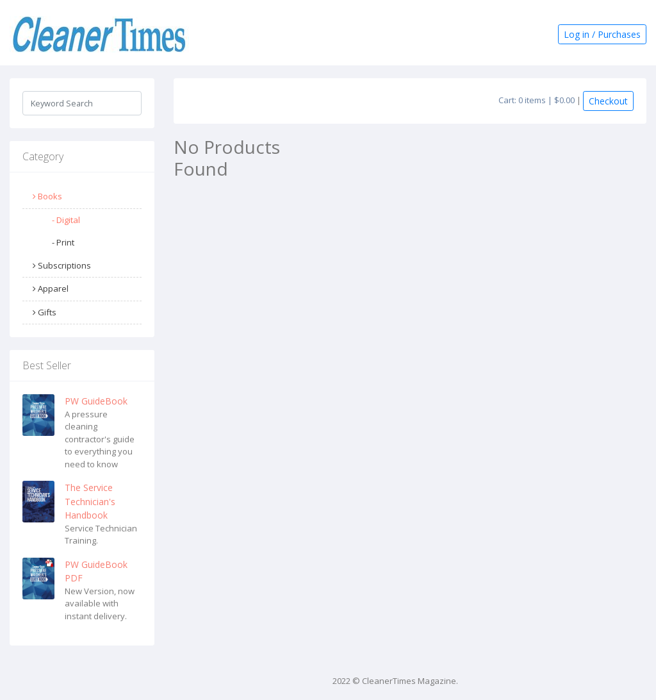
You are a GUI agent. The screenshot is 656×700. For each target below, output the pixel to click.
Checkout (608, 101)
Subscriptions (62, 265)
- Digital (66, 220)
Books (47, 196)
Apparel (51, 288)
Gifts (44, 312)
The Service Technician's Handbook (90, 501)
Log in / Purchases (602, 34)
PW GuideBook (96, 401)
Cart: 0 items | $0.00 (536, 100)
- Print (63, 242)
